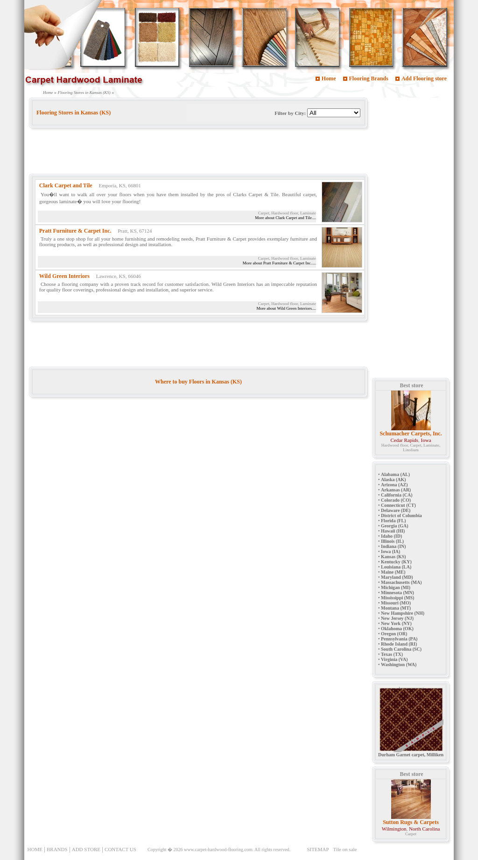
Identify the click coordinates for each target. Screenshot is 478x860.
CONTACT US (120, 849)
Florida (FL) (393, 520)
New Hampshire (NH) (402, 613)
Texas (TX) (392, 654)
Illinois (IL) (392, 541)
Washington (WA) (398, 664)
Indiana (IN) (393, 546)
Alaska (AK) (393, 479)
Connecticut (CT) (398, 505)
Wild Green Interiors (64, 276)
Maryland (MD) (397, 577)
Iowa (426, 440)
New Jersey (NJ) (397, 618)
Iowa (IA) (390, 551)
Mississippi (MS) (397, 597)
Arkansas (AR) (396, 489)
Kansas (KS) (393, 556)
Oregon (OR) (394, 633)
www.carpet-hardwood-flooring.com (218, 849)
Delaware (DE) (395, 510)
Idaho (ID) (391, 536)
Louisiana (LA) (396, 566)
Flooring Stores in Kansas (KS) (84, 92)
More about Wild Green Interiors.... (286, 308)
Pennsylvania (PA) (399, 638)
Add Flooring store (424, 78)
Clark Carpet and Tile (65, 185)
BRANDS (57, 849)
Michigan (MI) (395, 587)
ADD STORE (86, 849)
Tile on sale (345, 849)
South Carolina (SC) (401, 649)
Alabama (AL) (395, 474)
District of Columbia (401, 515)
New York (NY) (396, 623)
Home (329, 78)
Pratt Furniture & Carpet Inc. (75, 230)
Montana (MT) (396, 608)
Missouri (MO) (396, 602)
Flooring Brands (368, 78)
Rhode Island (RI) (399, 644)
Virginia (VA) (394, 659)
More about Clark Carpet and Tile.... (285, 217)
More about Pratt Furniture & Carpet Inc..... (279, 263)
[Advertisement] (199, 153)
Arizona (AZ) (394, 484)
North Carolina (424, 829)
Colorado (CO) (396, 500)
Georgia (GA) (394, 525)
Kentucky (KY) (396, 561)
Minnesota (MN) (397, 592)
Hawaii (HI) (393, 530)
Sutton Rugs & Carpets (411, 822)
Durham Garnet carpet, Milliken (410, 752)
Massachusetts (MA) (401, 582)
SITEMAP (318, 849)
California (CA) (397, 495)
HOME (35, 849)
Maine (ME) (393, 572)
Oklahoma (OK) (397, 628)
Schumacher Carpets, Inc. (411, 433)
